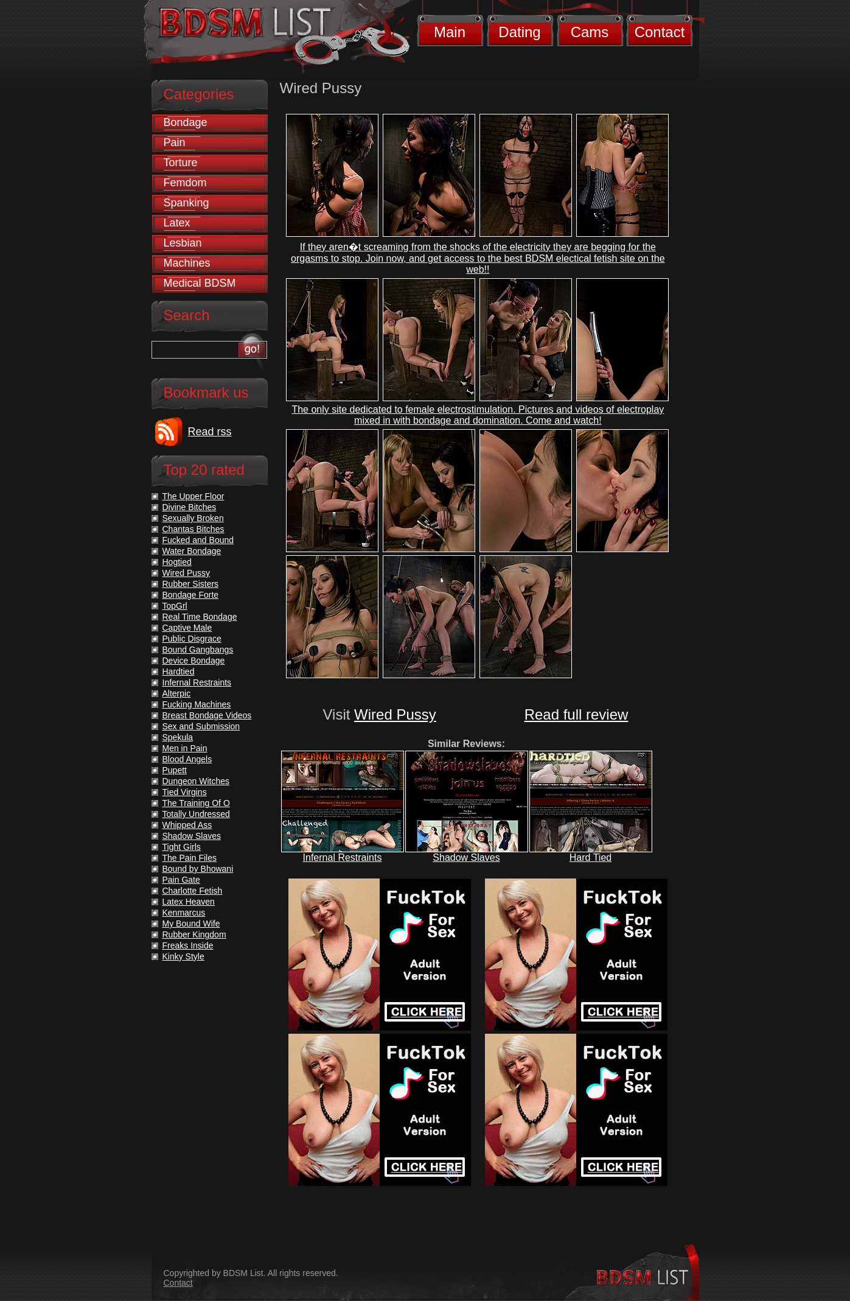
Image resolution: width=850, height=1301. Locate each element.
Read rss (210, 432)
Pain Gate (181, 880)
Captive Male (187, 628)
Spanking (186, 203)
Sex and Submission (201, 726)
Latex (177, 223)
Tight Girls (181, 847)
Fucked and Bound (198, 540)
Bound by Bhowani (198, 869)
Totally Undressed (196, 814)
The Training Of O (196, 803)
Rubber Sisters (190, 584)
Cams (590, 32)
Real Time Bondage (199, 617)
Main (449, 32)
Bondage (185, 122)
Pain (175, 142)
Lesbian (183, 243)
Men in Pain (184, 748)
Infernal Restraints (342, 857)
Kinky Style (183, 956)
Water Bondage (191, 551)
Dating (519, 32)
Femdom (185, 183)
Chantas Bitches (193, 529)
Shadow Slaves (466, 857)
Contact (660, 32)
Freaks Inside (188, 945)
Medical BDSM (200, 283)
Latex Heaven (188, 901)
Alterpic (176, 693)
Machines (187, 263)
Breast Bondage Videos (207, 715)
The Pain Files (189, 858)
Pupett (174, 770)
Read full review (576, 714)
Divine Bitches (189, 507)
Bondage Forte (190, 595)
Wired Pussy (395, 714)
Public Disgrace (191, 638)
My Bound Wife (191, 923)
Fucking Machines (196, 704)
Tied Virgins (184, 792)
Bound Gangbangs (198, 649)
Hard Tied (590, 857)
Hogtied (177, 562)
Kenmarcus (184, 912)
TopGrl (174, 606)
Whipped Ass (187, 825)
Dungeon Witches (196, 781)
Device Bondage (193, 660)
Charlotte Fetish (192, 891)
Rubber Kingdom (194, 934)
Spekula (177, 737)
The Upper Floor (193, 496)
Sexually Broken (193, 518)
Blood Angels (187, 759)
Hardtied (178, 671)
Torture (181, 162)
